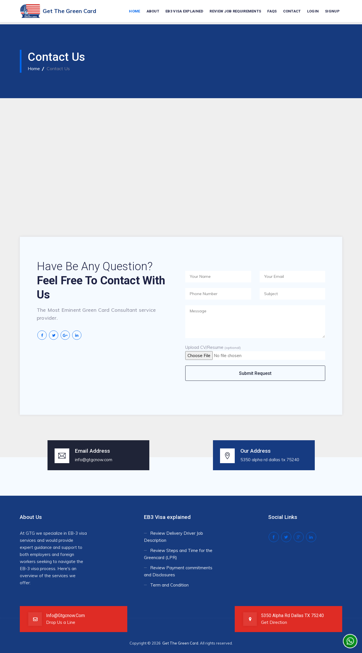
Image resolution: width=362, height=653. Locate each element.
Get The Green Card (180, 643)
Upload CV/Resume (213, 347)
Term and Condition (169, 585)
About (153, 11)
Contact (292, 11)
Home (134, 11)
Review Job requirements (235, 11)
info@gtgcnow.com (93, 459)
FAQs (272, 11)
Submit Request (255, 373)
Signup (332, 11)
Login (313, 11)
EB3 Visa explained (184, 11)
